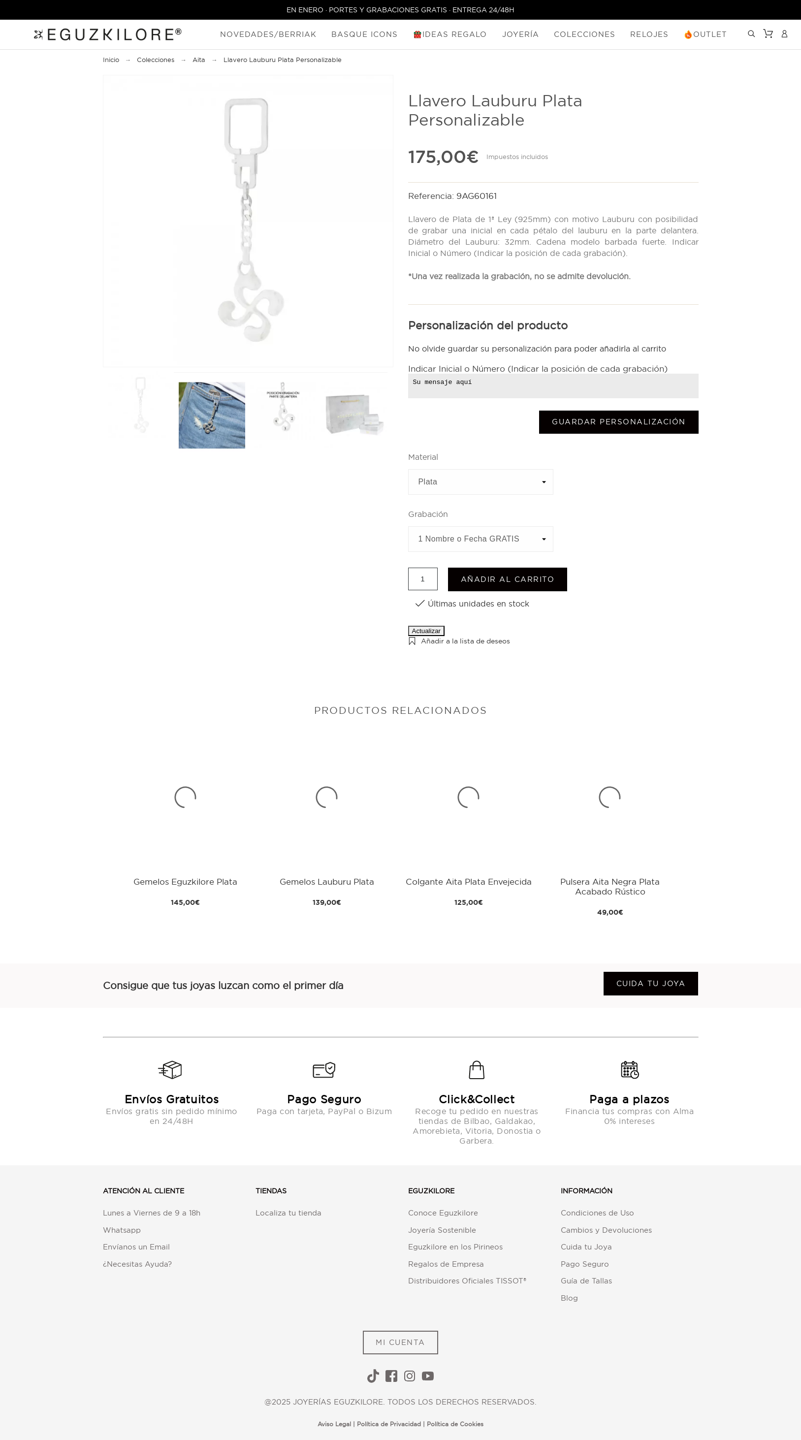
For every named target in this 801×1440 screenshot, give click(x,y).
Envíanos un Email (136, 1246)
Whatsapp (122, 1230)
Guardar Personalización (619, 421)
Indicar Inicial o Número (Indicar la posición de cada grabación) (538, 368)
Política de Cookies (455, 1424)
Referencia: (432, 196)
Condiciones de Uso (597, 1212)
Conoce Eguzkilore (443, 1212)
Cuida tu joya (651, 983)
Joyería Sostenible (442, 1230)
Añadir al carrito (508, 579)
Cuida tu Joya (586, 1246)
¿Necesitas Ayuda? (137, 1264)
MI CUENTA (400, 1342)
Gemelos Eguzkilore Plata (185, 881)
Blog (569, 1298)
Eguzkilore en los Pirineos (455, 1246)
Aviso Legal (334, 1424)
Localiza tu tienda (288, 1212)
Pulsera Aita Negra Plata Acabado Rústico (610, 886)
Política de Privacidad (389, 1424)
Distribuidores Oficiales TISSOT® (467, 1280)
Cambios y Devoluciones (606, 1230)
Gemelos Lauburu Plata (327, 881)
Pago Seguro (585, 1264)
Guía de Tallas (586, 1280)
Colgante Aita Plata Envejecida (469, 881)
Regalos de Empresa (446, 1264)
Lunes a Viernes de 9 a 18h (151, 1212)
